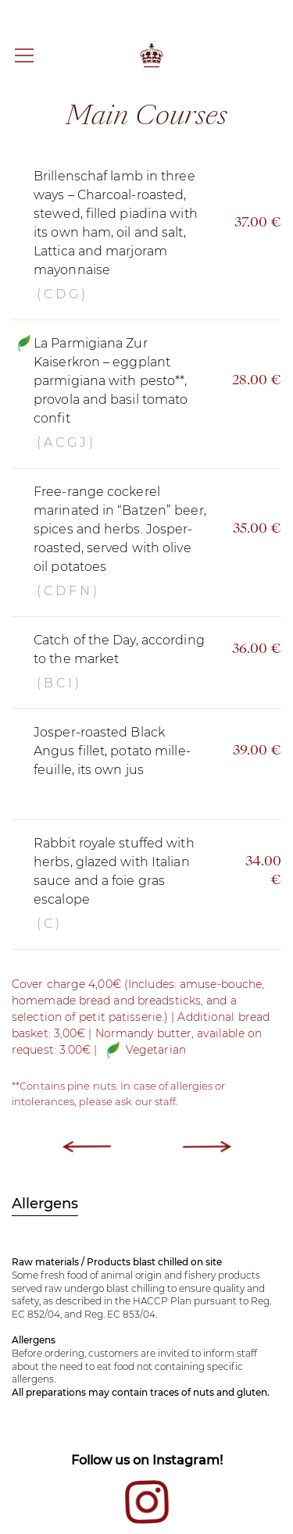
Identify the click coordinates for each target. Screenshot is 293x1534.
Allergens (45, 1203)
